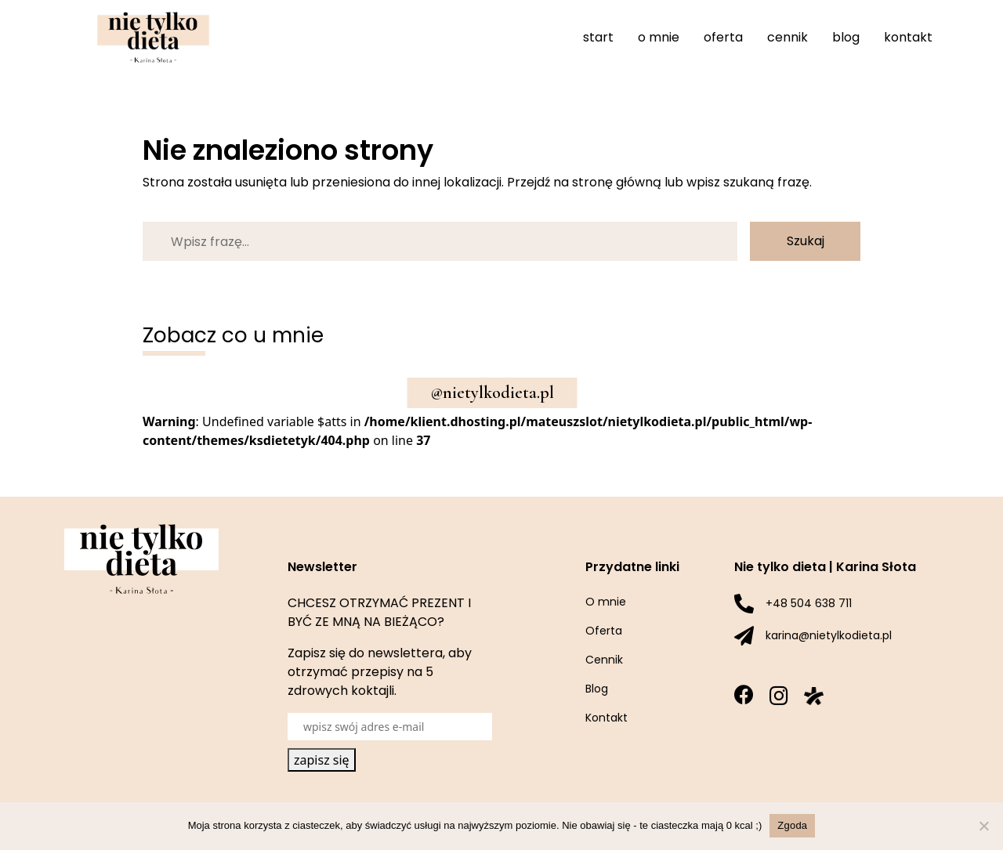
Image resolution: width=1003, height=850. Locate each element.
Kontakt (908, 37)
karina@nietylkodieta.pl (829, 635)
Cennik (787, 37)
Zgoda (792, 825)
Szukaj (805, 241)
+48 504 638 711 (809, 603)
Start (598, 37)
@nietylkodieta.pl (492, 392)
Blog (846, 37)
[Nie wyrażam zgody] (983, 826)
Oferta (723, 37)
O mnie (658, 37)
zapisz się (321, 760)
